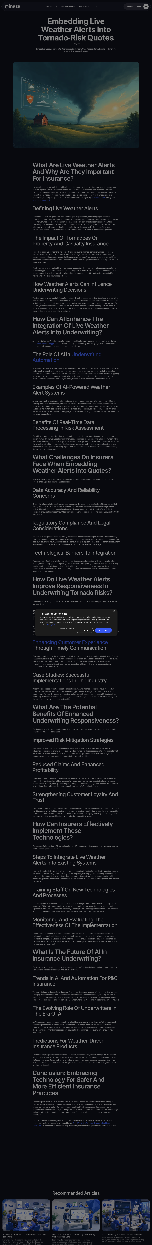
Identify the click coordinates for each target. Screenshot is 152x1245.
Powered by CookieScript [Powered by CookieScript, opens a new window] (67, 628)
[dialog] (76, 622)
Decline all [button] (85, 630)
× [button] (114, 611)
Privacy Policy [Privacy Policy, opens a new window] (52, 625)
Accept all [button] (103, 630)
